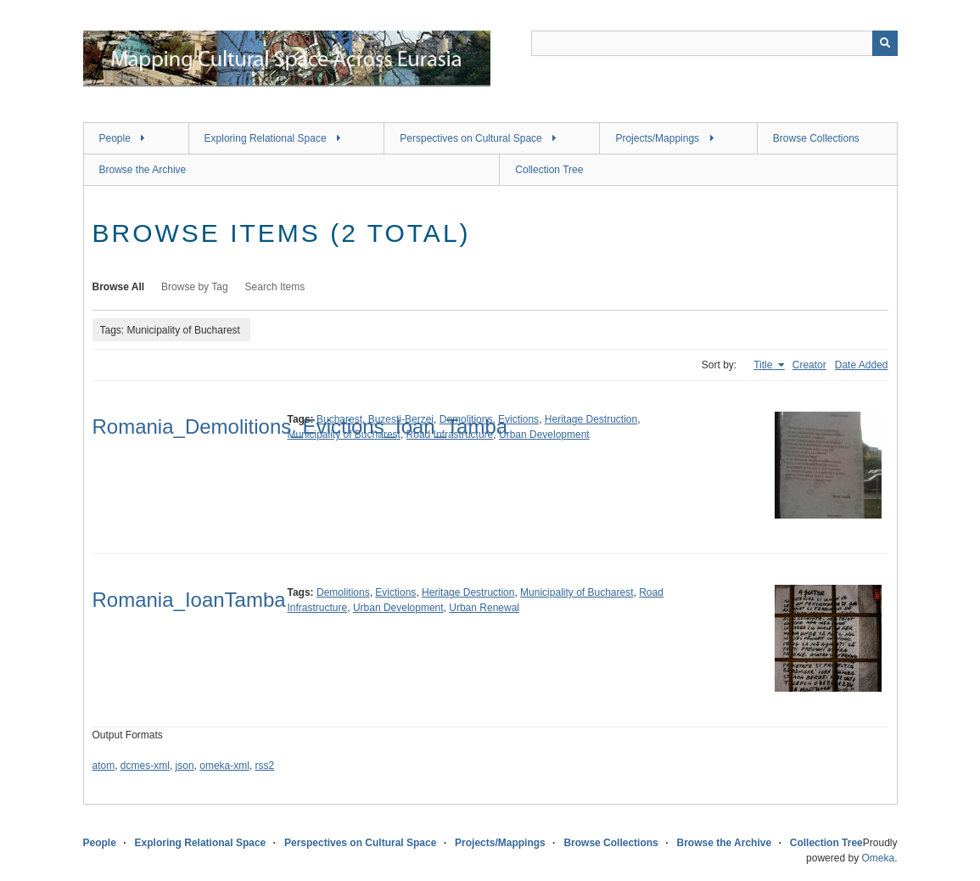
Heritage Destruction (591, 419)
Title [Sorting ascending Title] (764, 365)
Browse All (118, 287)
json (185, 766)
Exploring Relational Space (265, 138)
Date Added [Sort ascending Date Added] (861, 365)
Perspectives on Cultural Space (470, 138)
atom (103, 766)
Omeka (877, 858)
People (115, 138)
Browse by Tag (194, 287)
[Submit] (885, 43)
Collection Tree (549, 170)
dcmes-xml (145, 766)
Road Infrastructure (450, 434)
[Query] (714, 43)
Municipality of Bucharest (344, 434)
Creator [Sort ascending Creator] (809, 365)
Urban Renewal (484, 608)
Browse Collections (816, 138)
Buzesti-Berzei (401, 419)
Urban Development (544, 434)
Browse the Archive (143, 170)
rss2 (265, 766)
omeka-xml (224, 766)
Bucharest (339, 419)
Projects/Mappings (657, 138)
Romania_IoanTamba (189, 599)
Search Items (275, 287)
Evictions (518, 419)
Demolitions (466, 419)
